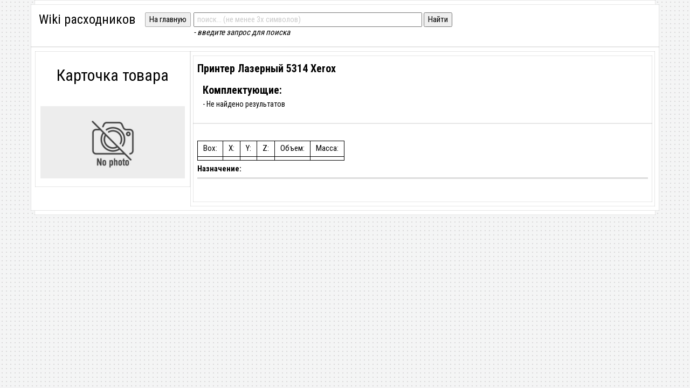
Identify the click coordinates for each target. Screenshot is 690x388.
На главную (168, 19)
